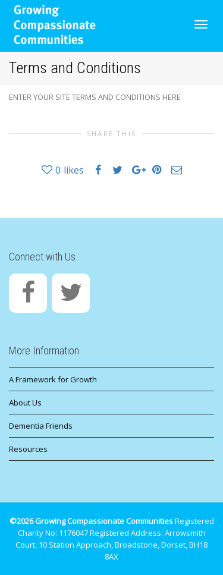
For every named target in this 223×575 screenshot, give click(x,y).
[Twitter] (71, 293)
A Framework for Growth (53, 379)
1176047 (73, 532)
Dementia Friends (41, 425)
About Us (25, 402)
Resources (28, 449)
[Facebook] (28, 293)
